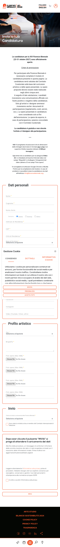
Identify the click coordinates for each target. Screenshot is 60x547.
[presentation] (30, 460)
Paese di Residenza (12, 241)
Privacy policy (30, 524)
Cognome (10, 203)
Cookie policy (30, 520)
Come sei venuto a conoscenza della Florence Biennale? (21, 415)
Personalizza (30, 291)
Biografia (10, 341)
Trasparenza (30, 528)
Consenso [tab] (11, 258)
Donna (28, 216)
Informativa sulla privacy (31, 468)
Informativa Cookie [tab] (49, 258)
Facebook (9, 299)
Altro (37, 216)
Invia (30, 494)
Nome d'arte (10, 210)
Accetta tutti (30, 295)
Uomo (19, 216)
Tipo (7, 332)
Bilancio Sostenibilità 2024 (30, 515)
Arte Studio (30, 511)
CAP (8, 228)
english (42, 7)
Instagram (10, 307)
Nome (8, 195)
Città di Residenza (13, 236)
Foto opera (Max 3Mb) (15, 356)
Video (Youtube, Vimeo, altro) (17, 314)
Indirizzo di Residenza (15, 221)
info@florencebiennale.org (33, 173)
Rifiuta (29, 287)
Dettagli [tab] (30, 258)
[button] (55, 251)
